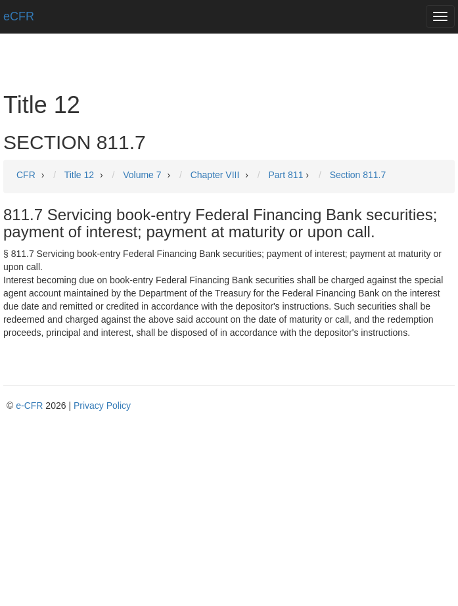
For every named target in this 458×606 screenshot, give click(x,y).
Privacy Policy (102, 405)
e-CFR (29, 405)
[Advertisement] (229, 511)
